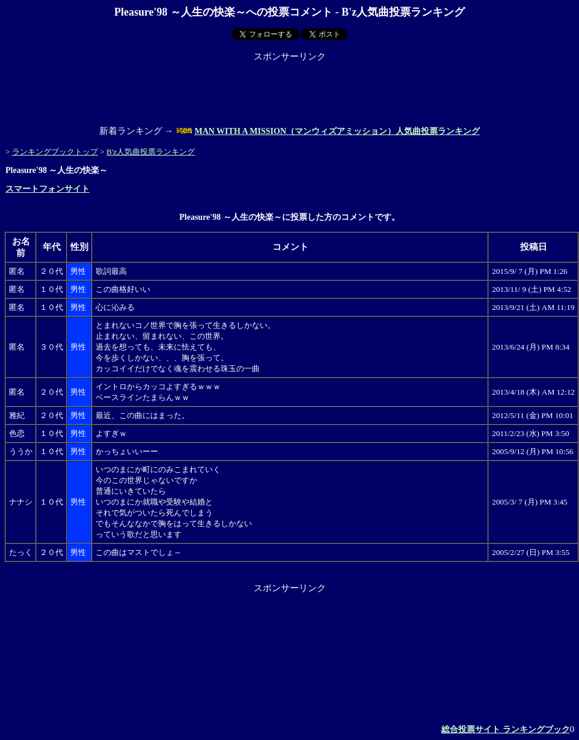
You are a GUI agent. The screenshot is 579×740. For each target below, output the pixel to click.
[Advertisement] (290, 89)
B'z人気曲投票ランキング (150, 151)
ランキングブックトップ (55, 151)
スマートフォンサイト (47, 188)
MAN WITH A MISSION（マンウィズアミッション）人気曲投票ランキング (337, 131)
